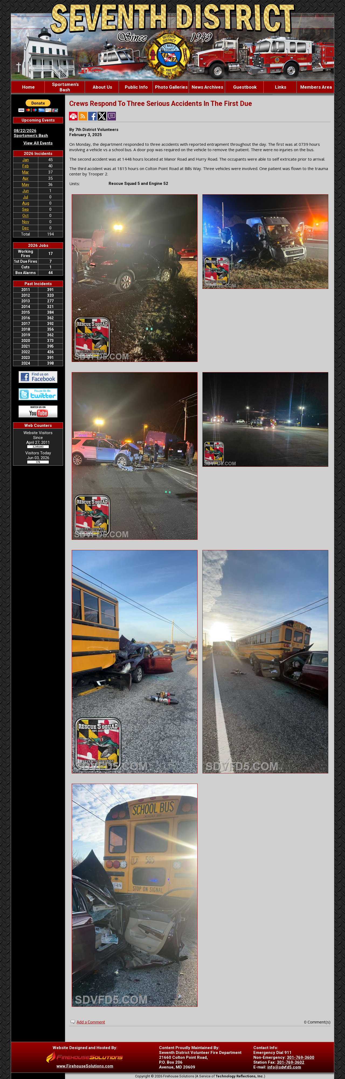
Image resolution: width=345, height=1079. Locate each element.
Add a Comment (91, 1022)
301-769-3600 (300, 1057)
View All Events (38, 143)
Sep (25, 209)
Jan (25, 159)
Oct (25, 215)
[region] (172, 87)
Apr (25, 178)
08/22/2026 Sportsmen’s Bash (31, 133)
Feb (25, 166)
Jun (25, 190)
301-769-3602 (290, 1062)
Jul (25, 197)
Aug (25, 203)
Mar (25, 172)
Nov (25, 221)
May (25, 184)
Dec (25, 228)
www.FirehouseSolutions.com (85, 1066)
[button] (101, 87)
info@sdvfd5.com (284, 1067)
